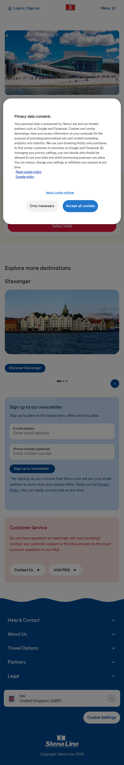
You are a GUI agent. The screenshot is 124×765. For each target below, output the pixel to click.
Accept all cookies (80, 206)
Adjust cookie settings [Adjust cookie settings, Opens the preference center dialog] (60, 192)
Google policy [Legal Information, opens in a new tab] (25, 177)
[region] (62, 161)
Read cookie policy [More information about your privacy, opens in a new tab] (29, 172)
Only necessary (42, 206)
